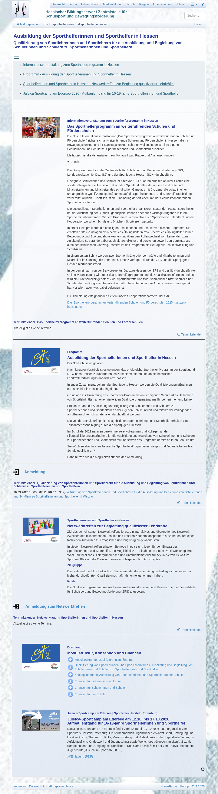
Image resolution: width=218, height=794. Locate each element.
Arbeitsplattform (163, 4)
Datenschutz (37, 786)
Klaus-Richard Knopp (175, 786)
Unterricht (58, 4)
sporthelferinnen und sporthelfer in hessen (80, 24)
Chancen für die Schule (90, 694)
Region (144, 4)
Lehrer (73, 4)
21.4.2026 (198, 786)
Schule (130, 4)
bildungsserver (28, 24)
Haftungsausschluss (59, 786)
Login (198, 24)
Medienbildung (112, 4)
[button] (194, 4)
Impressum (20, 786)
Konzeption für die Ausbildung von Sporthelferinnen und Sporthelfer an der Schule (129, 675)
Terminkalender (189, 334)
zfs (46, 24)
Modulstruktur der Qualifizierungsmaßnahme (104, 659)
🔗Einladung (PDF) (80, 756)
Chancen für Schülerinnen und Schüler (100, 687)
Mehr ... (182, 4)
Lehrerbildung (90, 4)
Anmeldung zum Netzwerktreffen (55, 606)
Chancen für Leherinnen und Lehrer (98, 681)
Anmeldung (32, 472)
